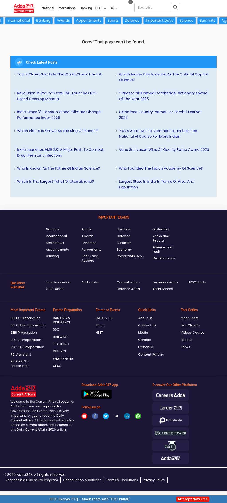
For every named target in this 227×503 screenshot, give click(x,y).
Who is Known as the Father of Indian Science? (58, 168)
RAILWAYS (60, 337)
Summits (212, 20)
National (47, 8)
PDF (98, 8)
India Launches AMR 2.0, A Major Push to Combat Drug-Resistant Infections (60, 152)
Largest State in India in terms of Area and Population (156, 184)
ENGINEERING (63, 358)
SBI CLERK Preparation (28, 325)
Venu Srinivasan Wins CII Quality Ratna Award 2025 (164, 149)
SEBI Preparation (23, 332)
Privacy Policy (154, 480)
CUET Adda (55, 289)
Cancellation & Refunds (82, 480)
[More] (130, 2)
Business (124, 229)
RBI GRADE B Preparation (20, 363)
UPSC (57, 366)
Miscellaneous (164, 258)
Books (185, 347)
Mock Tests (190, 318)
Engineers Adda (165, 282)
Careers (144, 340)
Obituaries (160, 229)
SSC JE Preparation (25, 340)
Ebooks (186, 340)
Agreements (91, 249)
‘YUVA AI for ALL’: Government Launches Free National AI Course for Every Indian (158, 133)
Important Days (164, 20)
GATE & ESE (104, 318)
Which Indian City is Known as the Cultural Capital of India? (163, 77)
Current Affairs (129, 282)
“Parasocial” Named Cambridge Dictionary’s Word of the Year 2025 (163, 96)
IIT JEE (100, 325)
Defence (136, 20)
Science (191, 20)
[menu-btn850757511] (116, 7)
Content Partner (151, 354)
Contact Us (147, 325)
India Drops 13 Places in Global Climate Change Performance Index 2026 (59, 114)
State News (55, 243)
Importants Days (130, 256)
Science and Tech (162, 249)
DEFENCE (60, 351)
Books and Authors (89, 258)
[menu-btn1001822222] (105, 7)
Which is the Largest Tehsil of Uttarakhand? (55, 181)
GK (112, 8)
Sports (117, 20)
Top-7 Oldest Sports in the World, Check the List (59, 74)
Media (143, 332)
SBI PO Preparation (25, 318)
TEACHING (61, 344)
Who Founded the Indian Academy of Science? (161, 168)
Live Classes (190, 325)
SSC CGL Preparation (27, 347)
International (66, 8)
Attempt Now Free (193, 499)
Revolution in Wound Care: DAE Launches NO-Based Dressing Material (57, 96)
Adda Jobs (90, 282)
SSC (56, 329)
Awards (67, 20)
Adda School (162, 289)
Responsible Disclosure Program (32, 480)
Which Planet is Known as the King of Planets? (57, 130)
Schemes (88, 243)
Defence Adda (128, 289)
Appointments (93, 20)
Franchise (146, 347)
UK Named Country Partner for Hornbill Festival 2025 (160, 114)
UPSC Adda (197, 282)
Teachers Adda (58, 282)
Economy (124, 249)
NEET (99, 332)
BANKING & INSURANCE (62, 320)
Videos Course (192, 332)
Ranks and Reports (160, 238)
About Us (145, 318)
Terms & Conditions (122, 480)
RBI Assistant (20, 354)
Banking (86, 8)
